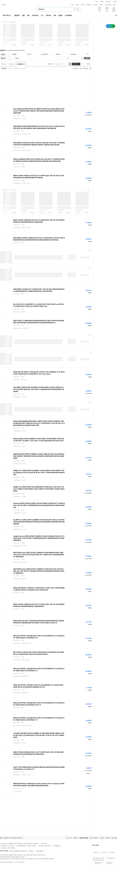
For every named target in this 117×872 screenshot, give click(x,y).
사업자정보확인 (57, 845)
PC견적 (82, 4)
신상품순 (24, 68)
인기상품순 (3, 68)
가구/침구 (29, 54)
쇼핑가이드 (35, 15)
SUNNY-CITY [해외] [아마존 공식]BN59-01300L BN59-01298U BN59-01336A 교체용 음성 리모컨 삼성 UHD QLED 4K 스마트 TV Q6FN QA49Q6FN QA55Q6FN (39, 472)
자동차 (72, 4)
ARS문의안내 (109, 863)
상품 (23, 15)
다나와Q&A (68, 15)
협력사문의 (114, 838)
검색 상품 (21, 64)
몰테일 (102, 1)
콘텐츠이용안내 (40, 851)
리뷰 (55, 15)
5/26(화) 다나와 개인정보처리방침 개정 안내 (14, 838)
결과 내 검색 (75, 64)
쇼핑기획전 (95, 4)
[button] (99, 9)
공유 (115, 15)
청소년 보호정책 (94, 838)
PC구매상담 (88, 4)
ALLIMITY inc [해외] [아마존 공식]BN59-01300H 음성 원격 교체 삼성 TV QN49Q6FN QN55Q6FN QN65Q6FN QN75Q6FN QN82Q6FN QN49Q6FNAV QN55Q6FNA (39, 522)
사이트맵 (101, 838)
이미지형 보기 (84, 64)
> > (21, 134)
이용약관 (75, 838)
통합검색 (17, 15)
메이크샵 (115, 1)
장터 (28, 15)
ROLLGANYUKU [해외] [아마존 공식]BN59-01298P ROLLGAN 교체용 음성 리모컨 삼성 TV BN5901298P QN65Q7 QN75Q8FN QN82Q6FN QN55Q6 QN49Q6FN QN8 (38, 111)
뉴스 (42, 15)
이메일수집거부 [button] (98, 863)
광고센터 (107, 838)
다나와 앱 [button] (3, 4)
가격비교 (11, 64)
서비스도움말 (111, 852)
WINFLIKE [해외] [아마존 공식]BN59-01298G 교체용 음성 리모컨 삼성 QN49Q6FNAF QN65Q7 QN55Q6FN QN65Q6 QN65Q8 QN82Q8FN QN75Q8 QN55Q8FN (38, 456)
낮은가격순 (10, 68)
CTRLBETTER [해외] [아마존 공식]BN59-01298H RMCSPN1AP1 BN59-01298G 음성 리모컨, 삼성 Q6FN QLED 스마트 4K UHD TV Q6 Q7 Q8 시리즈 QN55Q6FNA (38, 735)
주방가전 (58, 54)
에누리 (96, 1)
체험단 (109, 4)
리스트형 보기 (82, 64)
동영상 (60, 15)
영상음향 (14, 54)
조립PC (77, 4)
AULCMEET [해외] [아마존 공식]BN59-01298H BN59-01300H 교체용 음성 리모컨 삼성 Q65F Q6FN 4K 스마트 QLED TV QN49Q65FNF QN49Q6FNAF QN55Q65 (38, 389)
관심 (23, 115)
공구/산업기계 (44, 54)
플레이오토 (108, 1)
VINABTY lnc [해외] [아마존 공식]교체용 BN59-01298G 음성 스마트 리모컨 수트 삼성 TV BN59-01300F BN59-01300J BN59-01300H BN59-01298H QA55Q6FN (38, 489)
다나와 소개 (69, 838)
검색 (87, 58)
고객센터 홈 (95, 852)
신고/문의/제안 (103, 852)
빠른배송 (17, 58)
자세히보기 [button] (31, 851)
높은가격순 (17, 68)
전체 (3, 64)
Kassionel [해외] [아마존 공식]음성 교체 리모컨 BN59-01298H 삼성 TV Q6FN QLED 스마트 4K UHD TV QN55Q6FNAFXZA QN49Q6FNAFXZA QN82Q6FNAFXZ (39, 505)
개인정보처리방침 (83, 838)
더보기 (115, 4)
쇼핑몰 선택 (50, 64)
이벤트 (106, 4)
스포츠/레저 (73, 54)
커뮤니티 (101, 4)
